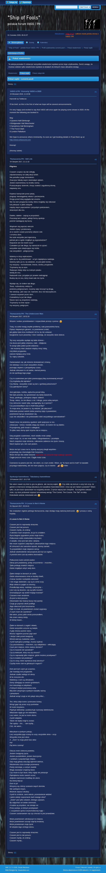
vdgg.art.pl (69, 34)
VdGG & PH (15, 91)
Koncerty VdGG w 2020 (31, 91)
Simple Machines (23, 867)
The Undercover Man (34, 314)
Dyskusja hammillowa (19, 477)
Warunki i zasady (86, 867)
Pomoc (77, 867)
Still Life (28, 159)
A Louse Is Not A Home (35, 503)
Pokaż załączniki (39, 73)
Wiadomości (12, 73)
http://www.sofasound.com (20, 140)
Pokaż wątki (24, 73)
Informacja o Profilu (16, 53)
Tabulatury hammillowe (40, 477)
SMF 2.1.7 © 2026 (11, 867)
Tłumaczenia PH (17, 159)
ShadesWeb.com (23, 870)
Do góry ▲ (97, 867)
